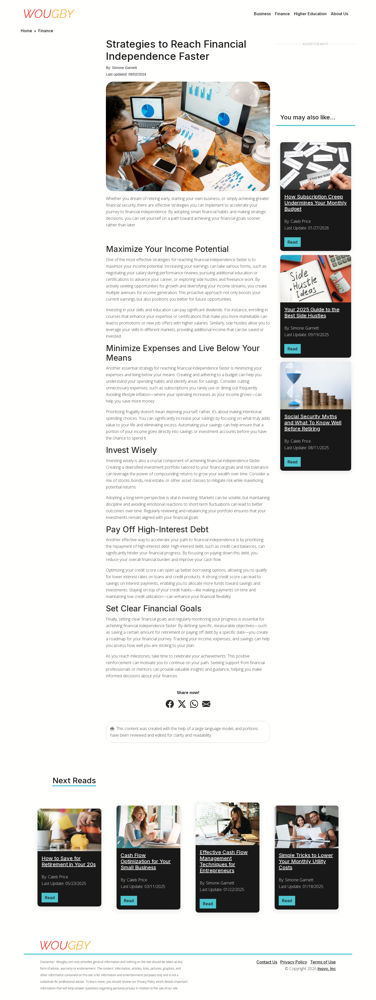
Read (292, 242)
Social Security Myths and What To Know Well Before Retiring (313, 422)
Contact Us (266, 962)
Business (262, 13)
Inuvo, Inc (326, 968)
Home (26, 30)
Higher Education (310, 13)
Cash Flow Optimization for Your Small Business (146, 861)
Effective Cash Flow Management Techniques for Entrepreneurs (224, 861)
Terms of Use (323, 962)
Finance (282, 13)
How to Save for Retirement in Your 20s (69, 862)
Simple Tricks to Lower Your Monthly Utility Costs (306, 861)
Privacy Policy (293, 962)
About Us (339, 13)
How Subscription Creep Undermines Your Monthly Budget (315, 203)
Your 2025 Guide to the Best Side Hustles (312, 313)
